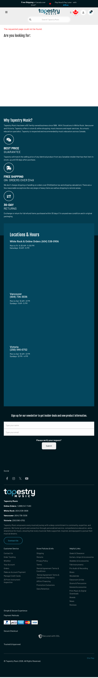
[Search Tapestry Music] (49, 19)
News (71, 602)
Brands (72, 598)
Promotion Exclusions (46, 585)
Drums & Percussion (78, 584)
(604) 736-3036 (15, 515)
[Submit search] (30, 19)
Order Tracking (10, 557)
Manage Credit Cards (12, 576)
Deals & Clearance (76, 553)
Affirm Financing (44, 582)
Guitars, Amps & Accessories (81, 557)
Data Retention (43, 589)
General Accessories (78, 587)
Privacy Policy (42, 561)
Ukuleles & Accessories (79, 561)
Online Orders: (10, 506)
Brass (71, 572)
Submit (49, 446)
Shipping (40, 553)
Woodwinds (74, 576)
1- (18, 506)
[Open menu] (6, 12)
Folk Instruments (76, 565)
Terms (39, 565)
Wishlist (7, 561)
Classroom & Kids (76, 580)
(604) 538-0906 (16, 510)
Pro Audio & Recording (78, 568)
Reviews (73, 605)
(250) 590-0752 (14, 520)
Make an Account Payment (15, 572)
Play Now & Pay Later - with (66, 3)
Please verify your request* (49, 440)
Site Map (90, 659)
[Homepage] (49, 11)
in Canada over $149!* (33, 3)
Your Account (9, 565)
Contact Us (13, 540)
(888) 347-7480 (25, 506)
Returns (40, 557)
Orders (6, 568)
